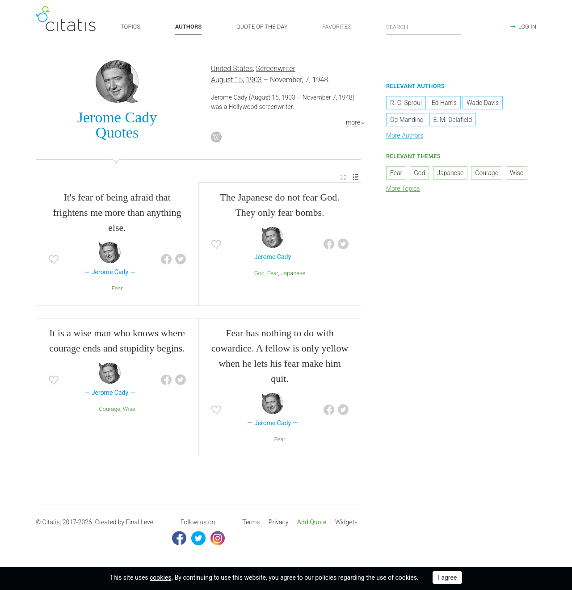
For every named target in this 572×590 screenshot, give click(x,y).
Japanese (293, 273)
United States (232, 68)
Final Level (140, 522)
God (259, 273)
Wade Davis (483, 102)
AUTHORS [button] (188, 26)
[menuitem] (343, 177)
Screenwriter (275, 68)
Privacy (278, 522)
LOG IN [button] (527, 26)
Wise (129, 409)
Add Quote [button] (312, 522)
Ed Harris (444, 102)
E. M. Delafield (452, 119)
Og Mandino (406, 119)
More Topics (403, 188)
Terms (251, 522)
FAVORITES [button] (336, 26)
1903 (254, 79)
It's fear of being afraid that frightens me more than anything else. (117, 212)
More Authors (404, 135)
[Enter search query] (423, 27)
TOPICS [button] (130, 26)
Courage (109, 409)
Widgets (346, 522)
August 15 (227, 79)
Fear (116, 288)
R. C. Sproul (406, 102)
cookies (160, 577)
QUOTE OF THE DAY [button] (262, 26)
